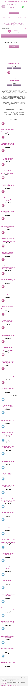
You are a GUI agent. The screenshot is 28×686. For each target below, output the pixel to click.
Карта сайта (3, 683)
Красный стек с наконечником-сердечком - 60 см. (8, 199)
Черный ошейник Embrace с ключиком (8, 212)
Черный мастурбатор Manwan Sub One (8, 474)
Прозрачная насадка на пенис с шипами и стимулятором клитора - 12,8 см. (8, 240)
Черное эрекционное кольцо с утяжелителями (8, 595)
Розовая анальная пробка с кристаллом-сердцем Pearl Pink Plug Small (8, 500)
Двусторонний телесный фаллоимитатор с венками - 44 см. (8, 145)
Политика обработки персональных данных (10, 685)
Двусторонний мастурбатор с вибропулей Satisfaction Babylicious (8, 281)
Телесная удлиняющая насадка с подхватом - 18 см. (8, 253)
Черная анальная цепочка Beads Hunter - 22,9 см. (7, 649)
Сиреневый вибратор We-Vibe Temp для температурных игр (8, 448)
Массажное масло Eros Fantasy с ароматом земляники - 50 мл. (8, 158)
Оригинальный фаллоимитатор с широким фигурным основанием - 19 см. (8, 172)
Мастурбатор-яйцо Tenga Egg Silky (8, 567)
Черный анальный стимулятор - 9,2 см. (8, 581)
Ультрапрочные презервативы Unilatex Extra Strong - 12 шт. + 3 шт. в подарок (8, 267)
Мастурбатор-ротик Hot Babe (8, 294)
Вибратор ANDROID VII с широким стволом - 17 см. (7, 334)
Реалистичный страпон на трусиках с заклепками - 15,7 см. (8, 131)
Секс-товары (10, 38)
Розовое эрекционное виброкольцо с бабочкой (8, 460)
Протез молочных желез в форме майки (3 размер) (7, 608)
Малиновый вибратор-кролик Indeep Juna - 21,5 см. (8, 307)
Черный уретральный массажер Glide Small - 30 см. (7, 322)
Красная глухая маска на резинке (8, 513)
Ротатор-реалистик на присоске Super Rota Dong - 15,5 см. (8, 226)
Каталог (14, 36)
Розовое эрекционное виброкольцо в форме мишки (7, 434)
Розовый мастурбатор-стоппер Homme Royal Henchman (8, 390)
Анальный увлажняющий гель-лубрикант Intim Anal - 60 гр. (7, 362)
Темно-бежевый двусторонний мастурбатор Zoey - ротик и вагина (8, 349)
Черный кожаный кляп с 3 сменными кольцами (13, 62)
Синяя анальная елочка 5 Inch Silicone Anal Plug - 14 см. (7, 420)
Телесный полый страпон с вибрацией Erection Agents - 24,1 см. (8, 623)
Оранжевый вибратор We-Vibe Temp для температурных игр (7, 486)
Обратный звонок (14, 13)
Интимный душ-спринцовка (8, 662)
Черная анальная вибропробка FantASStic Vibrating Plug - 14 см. (8, 407)
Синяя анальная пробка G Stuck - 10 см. (7, 554)
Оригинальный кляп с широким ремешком (13, 79)
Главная (3, 38)
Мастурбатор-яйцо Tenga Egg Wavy (8, 526)
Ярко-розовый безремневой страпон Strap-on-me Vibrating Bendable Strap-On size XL (8, 541)
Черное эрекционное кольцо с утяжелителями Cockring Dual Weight (8, 636)
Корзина (16, 30)
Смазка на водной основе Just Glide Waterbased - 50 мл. (7, 185)
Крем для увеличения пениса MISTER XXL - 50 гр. (7, 375)
